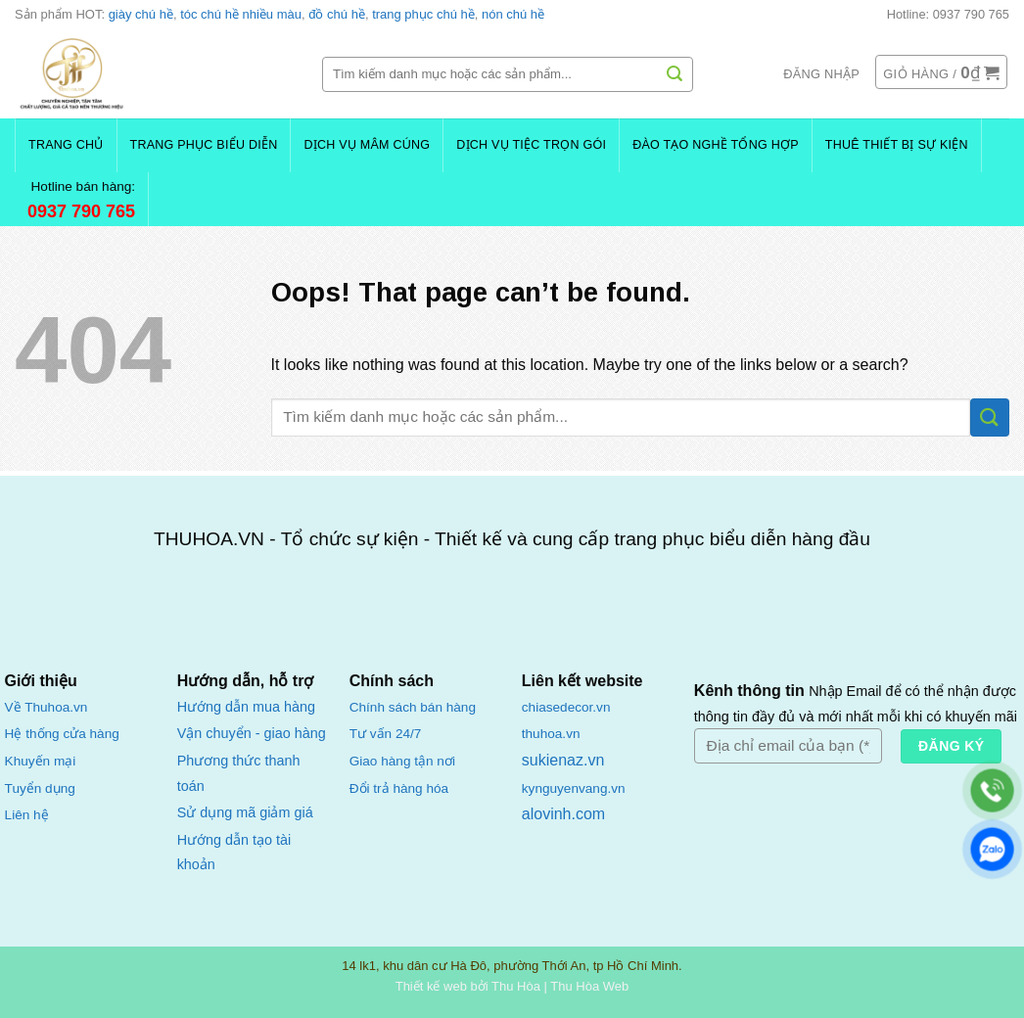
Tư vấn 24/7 (385, 733)
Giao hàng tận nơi (402, 761)
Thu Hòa (515, 986)
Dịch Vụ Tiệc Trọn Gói (531, 145)
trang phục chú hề (423, 14)
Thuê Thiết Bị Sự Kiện (896, 145)
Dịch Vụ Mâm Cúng (366, 145)
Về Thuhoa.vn (46, 707)
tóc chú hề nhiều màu (241, 14)
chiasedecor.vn (566, 707)
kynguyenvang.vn (574, 788)
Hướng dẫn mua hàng (246, 707)
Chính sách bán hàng (412, 707)
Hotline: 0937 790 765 (948, 14)
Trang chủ (66, 145)
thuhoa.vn (551, 733)
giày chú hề (141, 14)
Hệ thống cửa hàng (62, 733)
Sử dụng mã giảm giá (245, 812)
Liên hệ (27, 815)
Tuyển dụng (40, 788)
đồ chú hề (336, 14)
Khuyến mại (40, 761)
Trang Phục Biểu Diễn (204, 145)
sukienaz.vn (563, 760)
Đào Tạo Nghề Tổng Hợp (715, 145)
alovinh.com (563, 814)
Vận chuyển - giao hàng (251, 733)
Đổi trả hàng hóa (398, 788)
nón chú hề (513, 14)
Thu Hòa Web (589, 986)
